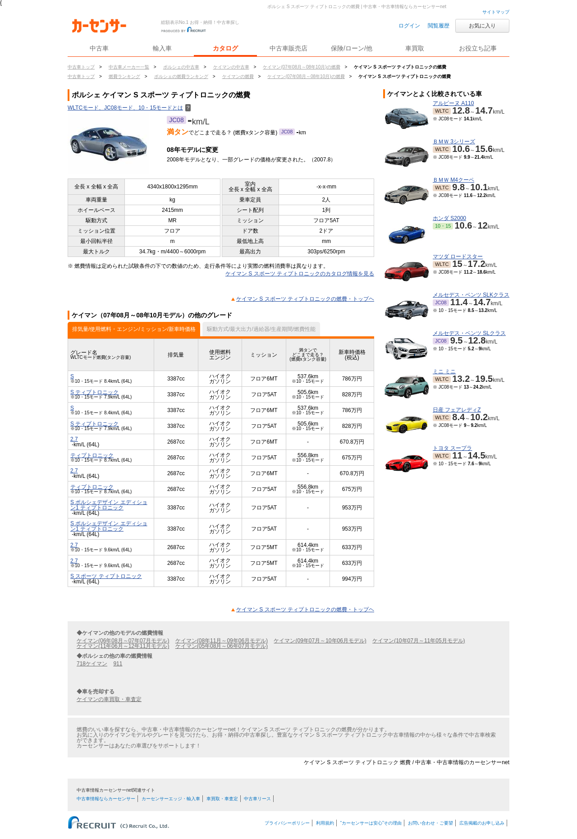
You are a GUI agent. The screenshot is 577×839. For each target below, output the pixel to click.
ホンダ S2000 (449, 218)
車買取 (414, 48)
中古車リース (257, 798)
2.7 (74, 439)
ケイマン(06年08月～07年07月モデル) (123, 640)
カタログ (225, 48)
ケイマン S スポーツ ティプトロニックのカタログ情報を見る (299, 273)
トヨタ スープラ (452, 448)
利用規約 (325, 823)
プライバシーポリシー (287, 823)
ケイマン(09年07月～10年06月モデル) (320, 640)
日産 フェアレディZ (457, 410)
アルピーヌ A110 (453, 103)
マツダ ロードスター (458, 256)
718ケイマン (92, 663)
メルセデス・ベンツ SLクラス (469, 333)
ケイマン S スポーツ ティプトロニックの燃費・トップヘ (305, 299)
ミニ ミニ (444, 371)
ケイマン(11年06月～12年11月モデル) (123, 646)
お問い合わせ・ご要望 (430, 823)
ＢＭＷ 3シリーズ (454, 141)
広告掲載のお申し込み (481, 823)
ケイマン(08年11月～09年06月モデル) (221, 640)
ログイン (409, 26)
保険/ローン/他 (351, 48)
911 (117, 663)
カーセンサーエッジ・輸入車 (171, 798)
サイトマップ (495, 11)
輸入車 (162, 48)
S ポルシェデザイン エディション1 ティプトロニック (108, 505)
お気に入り (482, 26)
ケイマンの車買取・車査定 (109, 699)
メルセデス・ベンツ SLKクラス (471, 295)
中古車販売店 (288, 48)
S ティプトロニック (94, 392)
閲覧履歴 (438, 26)
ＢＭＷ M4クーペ (453, 180)
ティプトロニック (92, 455)
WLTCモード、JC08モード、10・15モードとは (129, 108)
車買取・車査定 (222, 798)
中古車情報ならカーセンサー (106, 798)
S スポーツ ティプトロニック (106, 576)
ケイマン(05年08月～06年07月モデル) (221, 646)
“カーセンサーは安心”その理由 (371, 823)
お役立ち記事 (478, 48)
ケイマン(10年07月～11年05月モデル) (418, 640)
